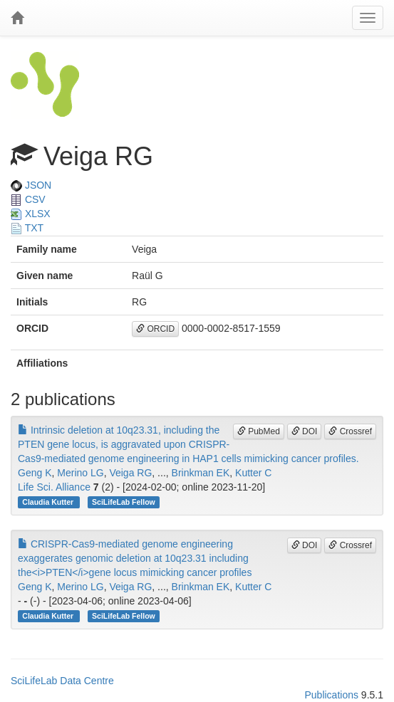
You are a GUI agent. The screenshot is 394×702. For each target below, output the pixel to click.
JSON (31, 185)
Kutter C (253, 472)
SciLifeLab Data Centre (62, 680)
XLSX (31, 213)
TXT (27, 228)
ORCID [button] (155, 329)
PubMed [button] (258, 431)
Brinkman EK (201, 472)
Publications (331, 695)
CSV (28, 199)
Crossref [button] (350, 431)
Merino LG (80, 472)
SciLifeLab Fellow (123, 502)
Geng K (34, 472)
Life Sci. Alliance (54, 487)
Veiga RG (130, 472)
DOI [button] (304, 431)
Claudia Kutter (49, 502)
